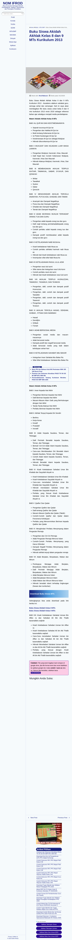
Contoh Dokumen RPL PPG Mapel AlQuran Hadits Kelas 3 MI (47, 881)
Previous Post (62, 818)
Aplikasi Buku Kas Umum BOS (49, 932)
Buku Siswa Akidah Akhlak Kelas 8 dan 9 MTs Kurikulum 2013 (46, 36)
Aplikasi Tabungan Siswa (49, 924)
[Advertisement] (49, 12)
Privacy (10, 936)
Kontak (12, 21)
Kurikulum (12, 49)
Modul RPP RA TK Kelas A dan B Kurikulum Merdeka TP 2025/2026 (46, 890)
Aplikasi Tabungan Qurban (49, 928)
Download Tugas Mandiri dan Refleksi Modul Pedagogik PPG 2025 (48, 885)
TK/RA (13, 24)
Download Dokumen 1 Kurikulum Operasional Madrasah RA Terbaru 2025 (48, 917)
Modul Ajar (13, 42)
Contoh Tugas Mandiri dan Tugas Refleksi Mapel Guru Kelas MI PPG (47, 908)
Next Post (34, 818)
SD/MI (13, 28)
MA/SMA (13, 35)
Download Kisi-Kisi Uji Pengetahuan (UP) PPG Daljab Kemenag (47, 857)
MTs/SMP (13, 31)
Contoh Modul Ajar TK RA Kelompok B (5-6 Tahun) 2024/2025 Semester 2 (48, 904)
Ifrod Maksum (43, 95)
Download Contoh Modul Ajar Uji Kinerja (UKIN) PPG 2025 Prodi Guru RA (48, 912)
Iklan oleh (41, 921)
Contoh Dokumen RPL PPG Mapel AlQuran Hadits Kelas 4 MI (47, 873)
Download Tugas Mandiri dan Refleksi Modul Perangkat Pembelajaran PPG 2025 (48, 899)
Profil (13, 17)
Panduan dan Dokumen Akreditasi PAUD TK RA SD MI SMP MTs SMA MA (48, 852)
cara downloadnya (35, 672)
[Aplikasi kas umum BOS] (49, 833)
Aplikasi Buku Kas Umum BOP (49, 936)
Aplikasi (12, 45)
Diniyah (12, 38)
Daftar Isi (15, 936)
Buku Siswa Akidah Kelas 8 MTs (42, 608)
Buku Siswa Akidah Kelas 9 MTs (42, 611)
